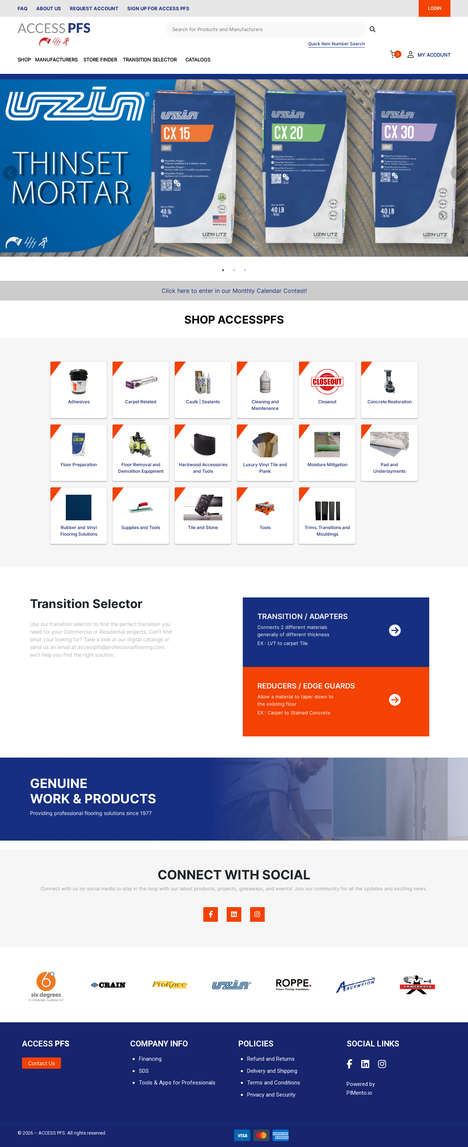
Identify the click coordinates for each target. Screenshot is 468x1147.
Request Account (94, 8)
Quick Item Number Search (336, 43)
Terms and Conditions (273, 1082)
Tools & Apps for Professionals (177, 1082)
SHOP (24, 60)
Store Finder (100, 60)
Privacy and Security (271, 1094)
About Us (48, 8)
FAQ (22, 8)
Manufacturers (56, 60)
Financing (150, 1059)
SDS (144, 1071)
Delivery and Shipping (272, 1071)
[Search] (266, 29)
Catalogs (197, 60)
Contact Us (41, 1063)
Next (457, 172)
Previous (9, 172)
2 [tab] (234, 270)
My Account (434, 55)
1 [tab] (223, 270)
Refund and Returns (271, 1059)
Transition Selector (150, 60)
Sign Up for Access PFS (158, 8)
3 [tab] (245, 270)
